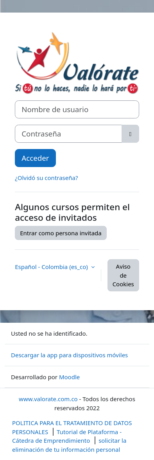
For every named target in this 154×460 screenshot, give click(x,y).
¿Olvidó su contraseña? (46, 178)
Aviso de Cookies (123, 275)
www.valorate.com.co (48, 399)
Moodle (69, 377)
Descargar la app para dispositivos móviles (69, 355)
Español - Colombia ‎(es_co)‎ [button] (52, 267)
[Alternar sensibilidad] (130, 134)
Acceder (35, 158)
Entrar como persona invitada (61, 233)
